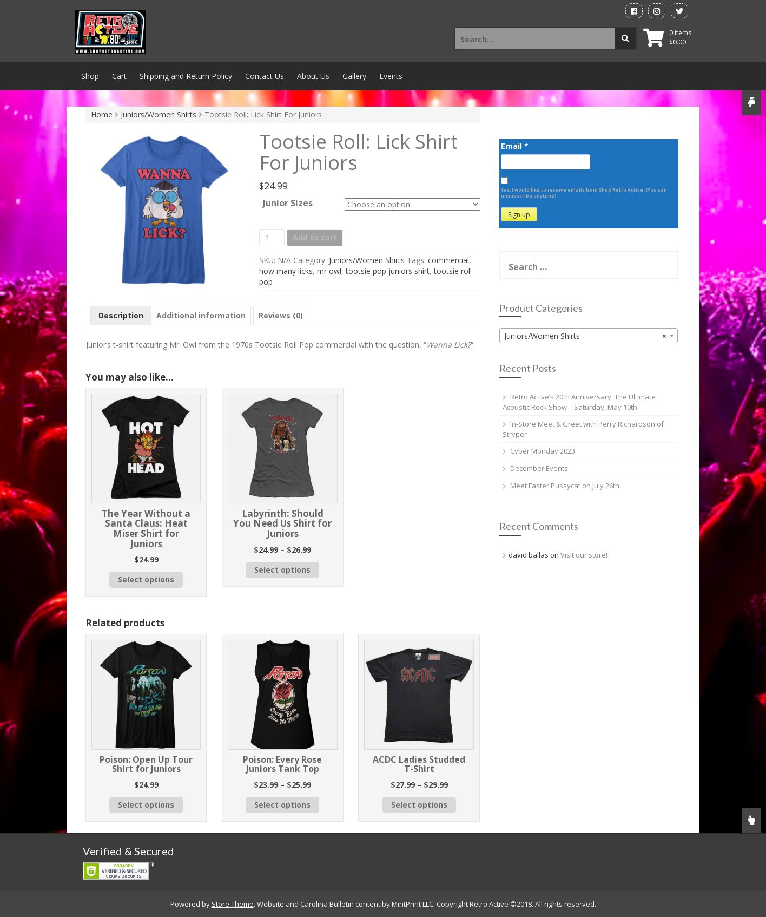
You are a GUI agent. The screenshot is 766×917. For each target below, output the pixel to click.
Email (515, 146)
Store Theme (233, 904)
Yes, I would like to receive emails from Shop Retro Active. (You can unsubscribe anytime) (584, 193)
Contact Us (264, 76)
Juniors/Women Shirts (158, 114)
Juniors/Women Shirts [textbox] (585, 336)
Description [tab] (120, 315)
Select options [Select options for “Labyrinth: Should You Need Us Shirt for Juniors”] (282, 570)
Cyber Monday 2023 (542, 451)
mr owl (329, 271)
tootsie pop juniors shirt (388, 271)
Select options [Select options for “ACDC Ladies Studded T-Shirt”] (419, 805)
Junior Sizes (288, 202)
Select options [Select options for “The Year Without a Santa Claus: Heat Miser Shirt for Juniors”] (146, 579)
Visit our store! (583, 555)
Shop (90, 76)
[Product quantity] (272, 237)
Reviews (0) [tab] (281, 315)
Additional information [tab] (201, 315)
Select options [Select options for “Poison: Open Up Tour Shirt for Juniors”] (146, 805)
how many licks (286, 271)
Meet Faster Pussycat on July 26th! (565, 485)
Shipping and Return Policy (186, 76)
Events (390, 76)
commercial (448, 260)
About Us (313, 76)
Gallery (354, 76)
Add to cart (315, 237)
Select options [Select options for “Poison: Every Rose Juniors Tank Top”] (282, 805)
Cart (119, 76)
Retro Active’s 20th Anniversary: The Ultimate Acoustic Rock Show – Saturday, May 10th (579, 402)
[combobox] (588, 335)
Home (102, 114)
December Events (539, 468)
